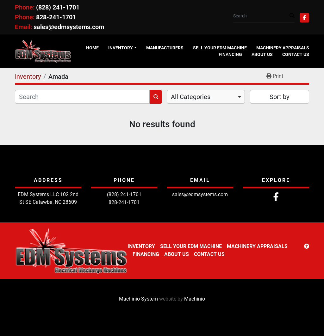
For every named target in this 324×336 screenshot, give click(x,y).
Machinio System (138, 299)
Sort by (279, 97)
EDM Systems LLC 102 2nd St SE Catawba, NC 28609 (48, 198)
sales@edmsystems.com (69, 27)
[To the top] (306, 246)
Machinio (194, 299)
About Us (262, 54)
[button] (122, 48)
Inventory (120, 47)
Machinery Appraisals (282, 47)
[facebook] (304, 17)
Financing (230, 54)
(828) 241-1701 (57, 7)
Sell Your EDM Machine (220, 47)
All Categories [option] (190, 97)
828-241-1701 (56, 17)
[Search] (261, 16)
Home (92, 47)
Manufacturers (165, 47)
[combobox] (206, 97)
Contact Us (295, 54)
